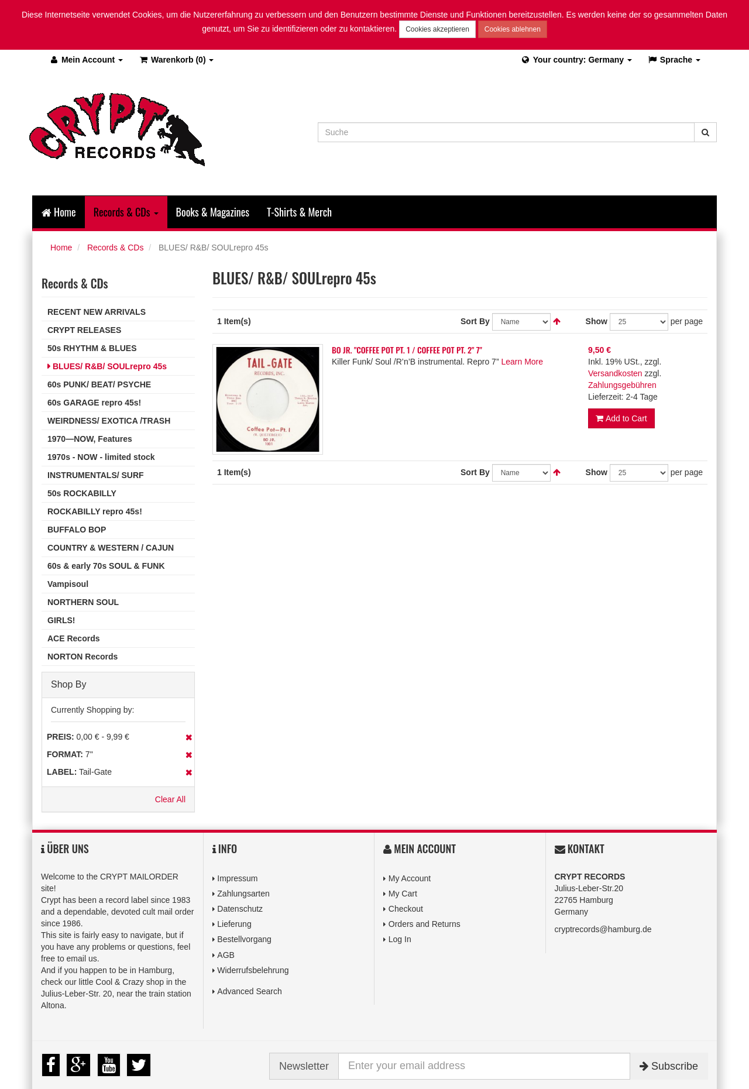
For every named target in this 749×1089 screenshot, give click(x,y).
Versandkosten (615, 372)
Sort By (475, 320)
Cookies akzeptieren (437, 29)
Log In (400, 939)
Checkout (406, 908)
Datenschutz (240, 908)
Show (596, 320)
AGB (226, 954)
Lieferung (234, 924)
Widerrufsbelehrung (252, 970)
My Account (410, 878)
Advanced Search (249, 991)
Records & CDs (115, 247)
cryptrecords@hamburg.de (603, 929)
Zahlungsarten (243, 893)
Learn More (522, 361)
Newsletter (304, 1066)
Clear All (170, 799)
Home (59, 211)
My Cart (403, 893)
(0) (176, 59)
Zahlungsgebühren (622, 384)
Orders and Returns (425, 924)
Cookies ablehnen (513, 29)
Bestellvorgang (244, 939)
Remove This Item (188, 737)
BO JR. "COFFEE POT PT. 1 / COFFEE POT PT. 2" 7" (407, 349)
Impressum (237, 878)
